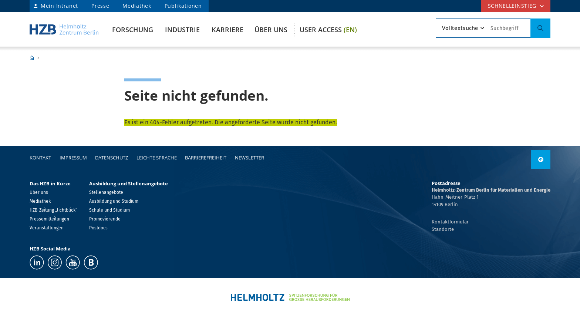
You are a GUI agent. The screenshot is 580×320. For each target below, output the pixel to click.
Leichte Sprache (156, 157)
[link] (540, 159)
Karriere (227, 29)
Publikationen (183, 5)
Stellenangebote (106, 192)
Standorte (443, 229)
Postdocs (98, 227)
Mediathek (136, 5)
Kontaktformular (450, 222)
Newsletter (249, 157)
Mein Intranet (59, 5)
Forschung (132, 29)
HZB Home (32, 58)
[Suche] (540, 28)
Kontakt (40, 157)
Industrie (182, 29)
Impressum (73, 157)
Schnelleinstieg (512, 5)
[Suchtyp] (461, 28)
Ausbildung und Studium (113, 201)
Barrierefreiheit (205, 157)
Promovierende (105, 219)
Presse (100, 5)
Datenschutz (111, 157)
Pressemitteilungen (49, 219)
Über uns (270, 29)
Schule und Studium (109, 210)
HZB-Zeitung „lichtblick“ (53, 210)
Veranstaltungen (47, 227)
